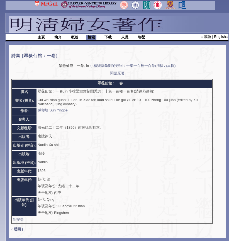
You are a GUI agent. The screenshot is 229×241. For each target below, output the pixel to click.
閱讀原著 (117, 73)
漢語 (208, 37)
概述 (74, 37)
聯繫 (141, 37)
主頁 (41, 37)
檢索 (91, 37)
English (220, 37)
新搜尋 (18, 219)
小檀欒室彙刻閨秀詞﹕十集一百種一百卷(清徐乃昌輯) (133, 66)
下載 (108, 37)
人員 (124, 37)
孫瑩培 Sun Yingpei (53, 110)
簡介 (58, 37)
